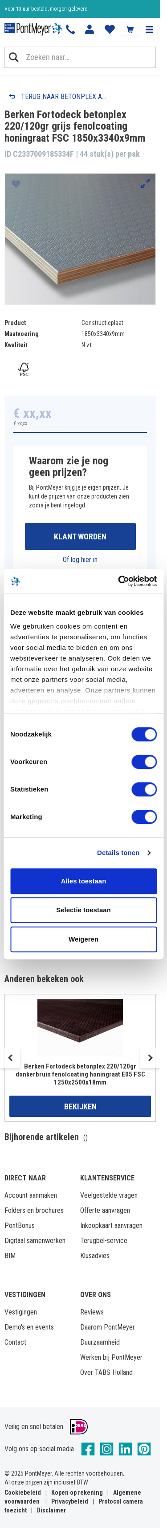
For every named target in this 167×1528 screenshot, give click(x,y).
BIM (10, 1255)
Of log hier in (80, 559)
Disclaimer (51, 1510)
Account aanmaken (30, 1195)
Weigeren (83, 939)
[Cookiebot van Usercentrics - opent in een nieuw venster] (119, 581)
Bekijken (80, 1106)
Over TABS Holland (106, 1372)
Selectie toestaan (83, 910)
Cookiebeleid (22, 1492)
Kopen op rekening (77, 1492)
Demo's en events (29, 1327)
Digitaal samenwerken (34, 1240)
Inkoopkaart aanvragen (111, 1225)
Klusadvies (95, 1255)
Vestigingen (20, 1312)
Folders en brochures (34, 1210)
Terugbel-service (103, 1240)
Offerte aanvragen (105, 1210)
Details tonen (118, 852)
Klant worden (80, 536)
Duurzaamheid (100, 1342)
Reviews (92, 1312)
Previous (10, 1058)
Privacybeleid (69, 1501)
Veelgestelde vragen (109, 1195)
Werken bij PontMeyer (111, 1357)
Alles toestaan (83, 881)
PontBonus (19, 1225)
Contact (15, 1342)
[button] (149, 29)
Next (150, 1058)
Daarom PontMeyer (107, 1327)
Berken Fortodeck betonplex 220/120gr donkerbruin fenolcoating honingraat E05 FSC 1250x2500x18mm (80, 1074)
